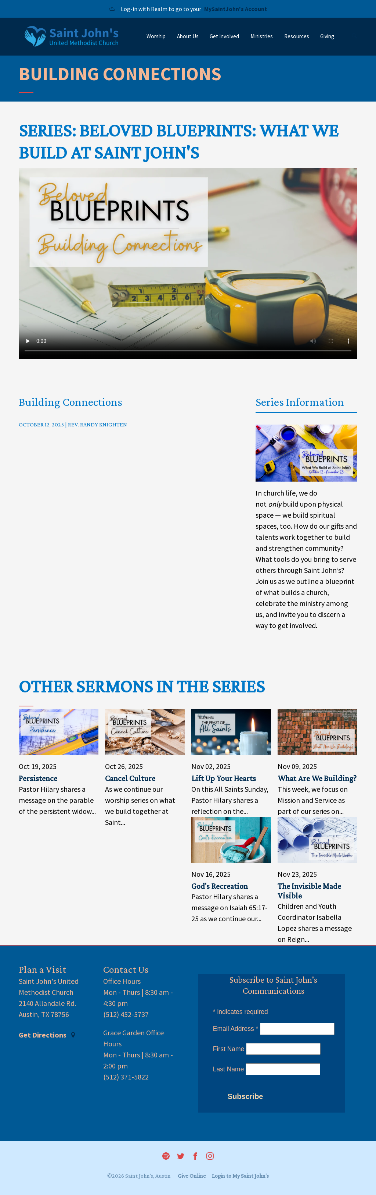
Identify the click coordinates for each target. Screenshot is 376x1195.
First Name (229, 1049)
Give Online (192, 1176)
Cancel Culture (130, 778)
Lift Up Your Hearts (223, 778)
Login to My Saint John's (240, 1176)
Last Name (228, 1069)
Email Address (235, 1028)
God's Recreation (219, 886)
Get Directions (47, 1035)
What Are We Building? (317, 778)
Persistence (38, 778)
